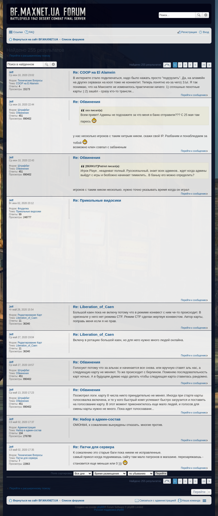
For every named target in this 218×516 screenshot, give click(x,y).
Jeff (11, 72)
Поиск (198, 15)
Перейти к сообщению (193, 95)
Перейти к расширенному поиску (29, 55)
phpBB (100, 507)
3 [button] (185, 64)
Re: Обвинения (86, 102)
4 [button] (190, 64)
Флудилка (23, 208)
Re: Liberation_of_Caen (93, 307)
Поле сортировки (61, 473)
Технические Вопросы (30, 80)
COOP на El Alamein (27, 83)
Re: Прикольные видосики (97, 200)
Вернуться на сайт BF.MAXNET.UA (35, 500)
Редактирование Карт (30, 315)
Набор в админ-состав (28, 430)
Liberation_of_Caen (26, 318)
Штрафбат (23, 110)
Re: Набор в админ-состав (96, 419)
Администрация (27, 427)
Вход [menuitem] (206, 32)
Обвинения (22, 113)
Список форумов (73, 500)
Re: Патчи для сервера (93, 447)
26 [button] (203, 64)
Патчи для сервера (27, 458)
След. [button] (209, 65)
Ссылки (18, 32)
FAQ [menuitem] (31, 32)
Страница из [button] (167, 65)
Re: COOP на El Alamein (94, 72)
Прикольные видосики (28, 211)
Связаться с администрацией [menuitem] (157, 500)
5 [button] (195, 64)
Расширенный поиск (205, 15)
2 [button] (180, 64)
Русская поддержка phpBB (109, 509)
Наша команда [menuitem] (191, 500)
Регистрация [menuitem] (189, 32)
